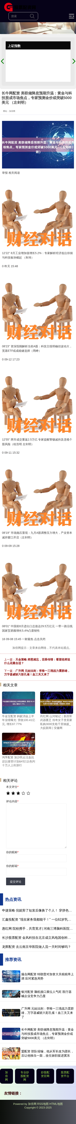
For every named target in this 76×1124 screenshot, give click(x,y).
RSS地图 (43, 1103)
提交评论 (15, 881)
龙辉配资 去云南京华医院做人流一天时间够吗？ (36, 946)
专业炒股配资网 (24, 1076)
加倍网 (6, 1076)
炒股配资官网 (45, 1074)
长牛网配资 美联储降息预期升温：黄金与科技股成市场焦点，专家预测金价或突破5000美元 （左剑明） (47, 1034)
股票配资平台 (65, 1074)
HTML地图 (56, 1103)
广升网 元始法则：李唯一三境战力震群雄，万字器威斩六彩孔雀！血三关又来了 (47, 1013)
